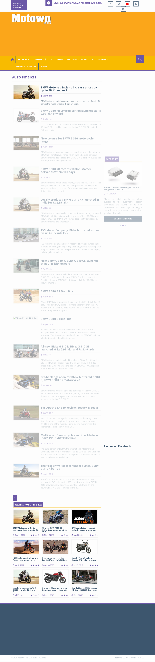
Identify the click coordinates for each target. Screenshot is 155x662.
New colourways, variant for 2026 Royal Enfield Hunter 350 (84, 3)
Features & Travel (77, 59)
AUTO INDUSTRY (100, 59)
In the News (24, 59)
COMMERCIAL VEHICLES (25, 66)
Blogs (44, 66)
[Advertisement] (104, 33)
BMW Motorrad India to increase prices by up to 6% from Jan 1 (69, 89)
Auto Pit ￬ (40, 59)
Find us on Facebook (117, 446)
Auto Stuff (56, 59)
